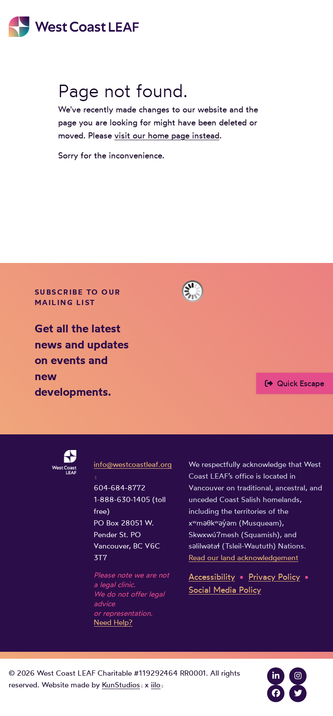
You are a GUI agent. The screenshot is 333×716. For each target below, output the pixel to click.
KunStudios (121, 684)
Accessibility (212, 577)
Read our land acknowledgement (243, 557)
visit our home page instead (166, 136)
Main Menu (318, 25)
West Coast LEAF (74, 26)
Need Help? (113, 622)
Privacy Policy (274, 577)
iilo (155, 684)
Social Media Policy (225, 590)
